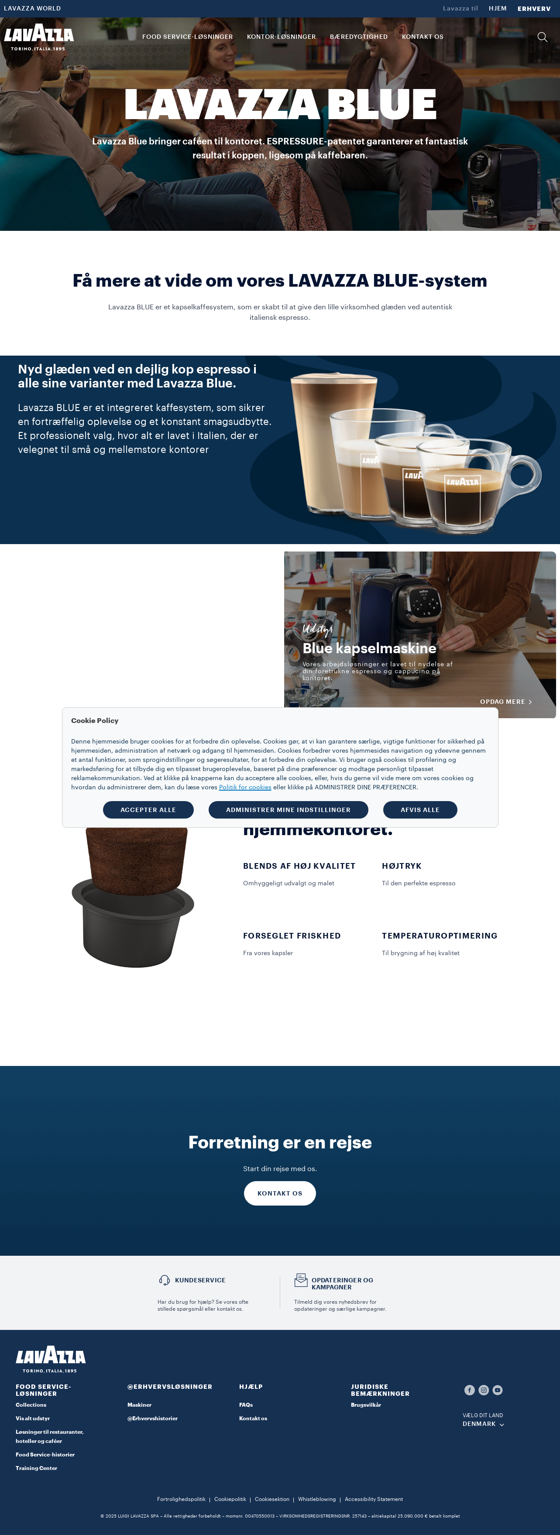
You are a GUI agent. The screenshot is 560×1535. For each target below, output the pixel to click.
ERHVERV (534, 9)
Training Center (36, 1468)
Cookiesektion (272, 1499)
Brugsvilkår (366, 1405)
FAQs (246, 1405)
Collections (31, 1405)
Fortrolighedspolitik (181, 1499)
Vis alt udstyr (33, 1418)
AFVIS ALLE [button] (420, 810)
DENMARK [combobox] (479, 1424)
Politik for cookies (245, 788)
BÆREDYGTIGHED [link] (359, 37)
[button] (542, 37)
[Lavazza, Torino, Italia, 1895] (39, 37)
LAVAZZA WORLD (32, 9)
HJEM (498, 9)
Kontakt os (253, 1418)
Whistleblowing (317, 1499)
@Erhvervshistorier (152, 1418)
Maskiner (139, 1405)
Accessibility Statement (374, 1499)
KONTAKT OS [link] (423, 37)
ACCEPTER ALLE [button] (148, 810)
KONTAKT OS (280, 1193)
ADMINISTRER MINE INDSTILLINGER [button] (288, 810)
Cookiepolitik (230, 1499)
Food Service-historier (45, 1454)
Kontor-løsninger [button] (281, 37)
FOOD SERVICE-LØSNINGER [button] (187, 37)
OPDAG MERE (509, 702)
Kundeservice (200, 1280)
